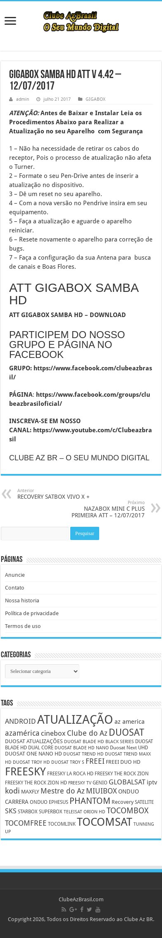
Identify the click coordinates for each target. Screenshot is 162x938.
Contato (14, 588)
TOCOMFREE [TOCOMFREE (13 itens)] (26, 823)
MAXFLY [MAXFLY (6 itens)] (30, 792)
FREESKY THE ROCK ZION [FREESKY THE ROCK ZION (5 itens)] (122, 774)
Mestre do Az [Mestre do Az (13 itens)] (62, 790)
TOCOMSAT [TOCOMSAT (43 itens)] (104, 821)
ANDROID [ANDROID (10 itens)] (20, 721)
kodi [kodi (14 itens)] (12, 791)
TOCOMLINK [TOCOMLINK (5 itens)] (62, 824)
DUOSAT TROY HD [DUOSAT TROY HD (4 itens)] (31, 762)
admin (22, 99)
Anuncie (15, 575)
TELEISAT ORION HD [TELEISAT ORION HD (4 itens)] (84, 812)
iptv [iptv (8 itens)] (152, 782)
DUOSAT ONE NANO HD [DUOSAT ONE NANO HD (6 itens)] (33, 754)
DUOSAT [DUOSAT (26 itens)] (126, 732)
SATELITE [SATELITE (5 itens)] (144, 802)
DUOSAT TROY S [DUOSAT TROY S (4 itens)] (67, 762)
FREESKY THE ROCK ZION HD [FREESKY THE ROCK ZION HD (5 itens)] (36, 783)
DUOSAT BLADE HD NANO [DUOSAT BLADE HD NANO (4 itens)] (82, 748)
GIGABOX (95, 99)
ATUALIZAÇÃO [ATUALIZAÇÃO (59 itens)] (75, 720)
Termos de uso (23, 626)
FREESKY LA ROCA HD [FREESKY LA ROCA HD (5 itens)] (70, 774)
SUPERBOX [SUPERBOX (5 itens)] (50, 812)
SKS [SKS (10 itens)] (11, 811)
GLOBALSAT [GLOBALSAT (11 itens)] (127, 782)
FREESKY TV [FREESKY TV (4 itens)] (79, 783)
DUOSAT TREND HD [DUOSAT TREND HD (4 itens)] (83, 754)
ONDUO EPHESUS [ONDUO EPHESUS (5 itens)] (49, 802)
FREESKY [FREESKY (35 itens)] (25, 771)
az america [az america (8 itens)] (129, 721)
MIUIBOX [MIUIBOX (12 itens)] (101, 790)
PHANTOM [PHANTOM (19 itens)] (89, 801)
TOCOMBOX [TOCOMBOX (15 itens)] (127, 810)
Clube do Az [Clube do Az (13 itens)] (87, 733)
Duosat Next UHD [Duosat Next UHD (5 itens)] (129, 748)
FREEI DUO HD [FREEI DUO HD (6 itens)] (123, 762)
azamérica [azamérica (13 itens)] (22, 733)
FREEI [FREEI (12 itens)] (95, 761)
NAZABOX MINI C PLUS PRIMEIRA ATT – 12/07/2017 (102, 509)
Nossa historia (22, 600)
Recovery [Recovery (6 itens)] (122, 802)
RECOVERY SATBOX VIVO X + (59, 494)
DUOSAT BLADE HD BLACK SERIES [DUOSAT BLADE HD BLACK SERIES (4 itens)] (99, 741)
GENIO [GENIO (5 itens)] (100, 783)
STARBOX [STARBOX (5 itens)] (28, 812)
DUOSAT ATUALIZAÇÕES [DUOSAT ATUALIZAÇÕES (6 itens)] (34, 741)
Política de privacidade (32, 613)
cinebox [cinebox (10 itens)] (53, 733)
